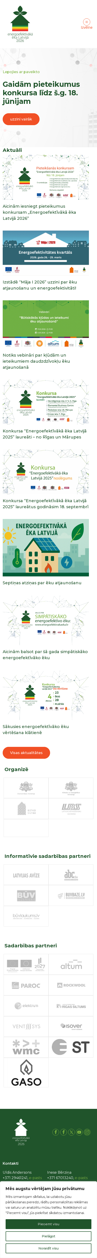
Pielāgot (48, 1236)
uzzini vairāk (21, 119)
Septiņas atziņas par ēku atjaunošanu (42, 582)
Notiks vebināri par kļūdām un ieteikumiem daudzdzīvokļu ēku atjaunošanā (36, 361)
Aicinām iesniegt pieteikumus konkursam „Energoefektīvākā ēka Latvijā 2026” (39, 212)
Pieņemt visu (48, 1224)
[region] (48, 1219)
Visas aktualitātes (26, 753)
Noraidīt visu (48, 1248)
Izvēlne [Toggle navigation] (87, 24)
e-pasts (35, 1178)
